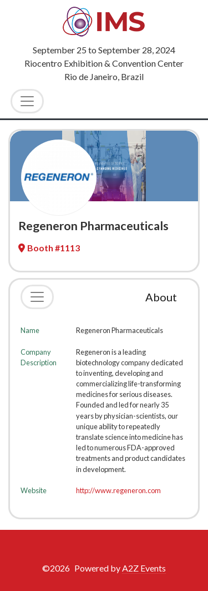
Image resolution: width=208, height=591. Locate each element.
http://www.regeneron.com (118, 490)
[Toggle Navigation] (27, 101)
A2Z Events (144, 568)
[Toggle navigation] (37, 297)
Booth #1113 (49, 247)
